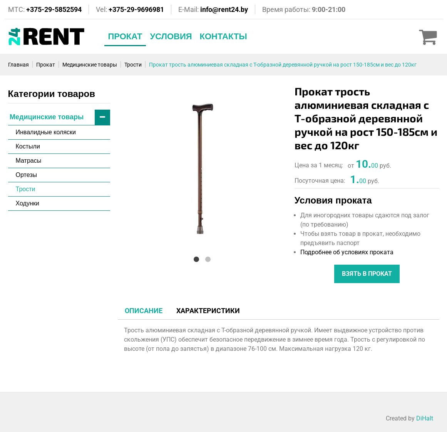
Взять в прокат (367, 273)
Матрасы (29, 160)
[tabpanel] (202, 169)
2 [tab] (208, 259)
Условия (171, 36)
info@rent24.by (224, 9)
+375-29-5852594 (54, 9)
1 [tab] (196, 259)
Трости (25, 189)
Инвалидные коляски (46, 132)
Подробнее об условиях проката (346, 252)
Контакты (223, 36)
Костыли (28, 146)
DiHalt (424, 418)
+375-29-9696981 (136, 9)
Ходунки (27, 203)
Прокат (125, 36)
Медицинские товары (60, 117)
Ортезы (26, 175)
